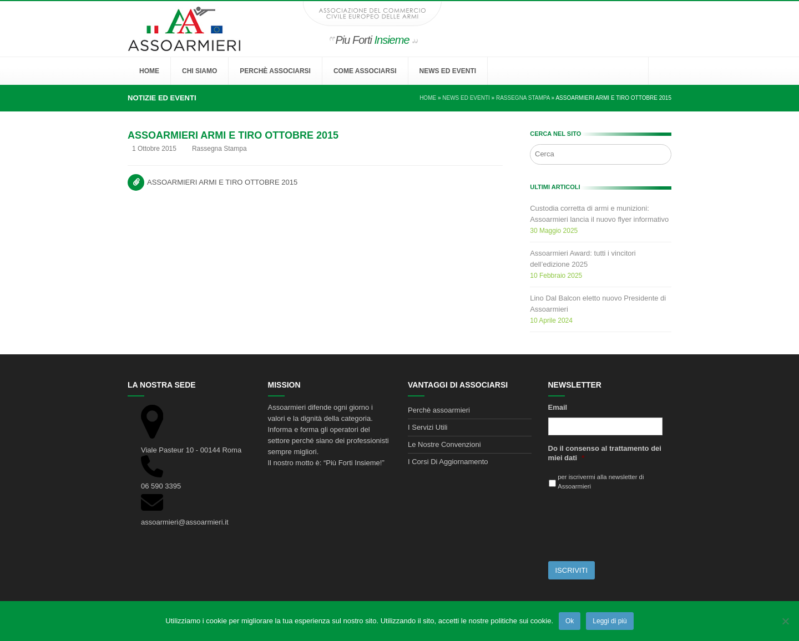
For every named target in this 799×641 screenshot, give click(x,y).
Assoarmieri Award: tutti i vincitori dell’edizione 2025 (583, 258)
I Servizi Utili (428, 427)
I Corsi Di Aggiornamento (448, 461)
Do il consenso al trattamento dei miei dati (604, 453)
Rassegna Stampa (219, 148)
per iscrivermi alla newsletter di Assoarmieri (601, 482)
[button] (660, 71)
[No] (785, 621)
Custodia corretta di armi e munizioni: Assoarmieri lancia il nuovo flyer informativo (599, 213)
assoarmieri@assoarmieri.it (185, 522)
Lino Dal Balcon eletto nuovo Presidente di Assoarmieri (598, 303)
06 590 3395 (161, 486)
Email (558, 407)
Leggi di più (609, 621)
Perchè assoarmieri (439, 410)
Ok (569, 621)
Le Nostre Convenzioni (444, 444)
